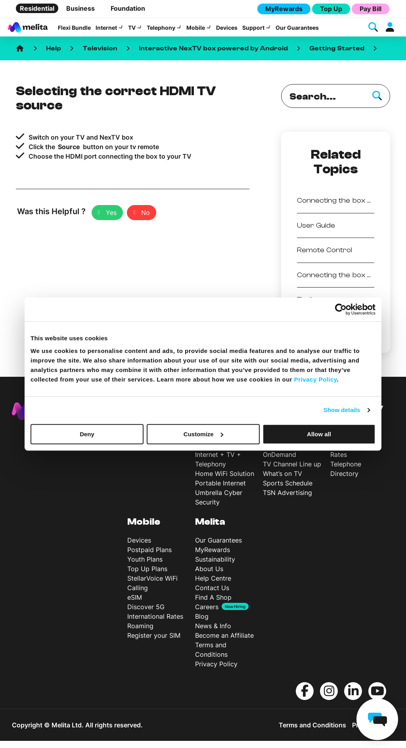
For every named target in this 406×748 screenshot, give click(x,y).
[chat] (377, 719)
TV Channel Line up (292, 471)
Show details (342, 410)
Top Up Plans (147, 576)
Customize (203, 434)
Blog (202, 623)
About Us (209, 576)
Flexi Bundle (74, 31)
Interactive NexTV (289, 452)
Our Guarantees (297, 31)
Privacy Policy (216, 671)
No (145, 220)
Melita (210, 529)
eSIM (134, 604)
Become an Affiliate (224, 642)
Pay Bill (370, 9)
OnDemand (279, 462)
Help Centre (213, 585)
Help (53, 55)
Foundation (128, 8)
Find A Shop (213, 604)
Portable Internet (220, 490)
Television (99, 55)
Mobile (195, 31)
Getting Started (336, 55)
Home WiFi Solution (224, 481)
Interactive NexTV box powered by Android (213, 55)
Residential (37, 8)
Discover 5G (146, 614)
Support (253, 31)
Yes (111, 220)
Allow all (319, 434)
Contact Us (212, 595)
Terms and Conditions (312, 732)
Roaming (140, 633)
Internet (106, 31)
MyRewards (284, 9)
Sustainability (215, 566)
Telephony (161, 31)
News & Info (213, 633)
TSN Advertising (287, 500)
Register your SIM (153, 642)
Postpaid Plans (149, 557)
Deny (87, 434)
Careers (206, 614)
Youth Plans (145, 566)
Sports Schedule (287, 490)
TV (132, 31)
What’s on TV (282, 481)
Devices (226, 31)
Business (80, 8)
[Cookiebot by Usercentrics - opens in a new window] (340, 309)
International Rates (155, 623)
